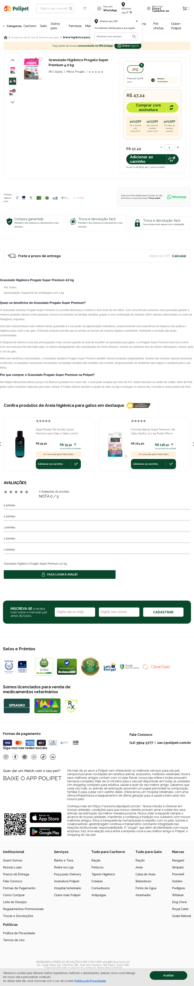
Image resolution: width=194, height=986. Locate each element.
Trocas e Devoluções (18, 916)
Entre (156, 8)
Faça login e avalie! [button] (60, 574)
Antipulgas (98, 895)
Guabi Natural (181, 916)
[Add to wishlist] (41, 59)
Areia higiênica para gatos (80, 37)
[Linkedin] (53, 757)
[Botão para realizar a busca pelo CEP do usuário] (134, 36)
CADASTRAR (163, 612)
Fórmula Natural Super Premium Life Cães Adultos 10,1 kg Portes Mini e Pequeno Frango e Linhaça (153, 432)
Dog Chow (179, 902)
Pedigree (178, 888)
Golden (177, 881)
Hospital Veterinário (67, 888)
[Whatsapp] (34, 757)
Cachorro (29, 26)
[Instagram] (6, 757)
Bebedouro (143, 881)
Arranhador (143, 895)
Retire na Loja (64, 867)
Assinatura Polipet (66, 881)
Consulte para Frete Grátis (58, 454)
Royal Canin (180, 909)
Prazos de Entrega (16, 874)
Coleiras (97, 881)
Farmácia (75, 26)
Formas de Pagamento (19, 888)
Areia (139, 867)
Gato (43, 26)
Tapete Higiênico (103, 874)
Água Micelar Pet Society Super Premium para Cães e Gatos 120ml (57, 431)
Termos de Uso (14, 940)
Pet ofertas (158, 26)
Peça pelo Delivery (67, 874)
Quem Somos (12, 860)
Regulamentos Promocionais (23, 909)
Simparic (178, 867)
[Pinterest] (24, 757)
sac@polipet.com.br (174, 743)
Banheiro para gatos (49, 37)
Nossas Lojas (12, 867)
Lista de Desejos (15, 902)
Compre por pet (19, 37)
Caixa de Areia (145, 874)
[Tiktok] (43, 757)
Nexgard (178, 860)
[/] (168, 966)
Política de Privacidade (19, 933)
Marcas (90, 26)
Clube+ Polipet (176, 26)
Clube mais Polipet (67, 895)
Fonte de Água (145, 888)
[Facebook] (15, 757)
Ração (96, 860)
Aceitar (168, 975)
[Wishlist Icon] (85, 8)
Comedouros (100, 888)
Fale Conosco (12, 881)
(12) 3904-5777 (141, 743)
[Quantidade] (169, 147)
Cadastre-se (160, 10)
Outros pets (55, 26)
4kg (135, 69)
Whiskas (178, 895)
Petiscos (97, 867)
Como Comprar (14, 895)
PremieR (178, 874)
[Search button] (70, 8)
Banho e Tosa (63, 860)
